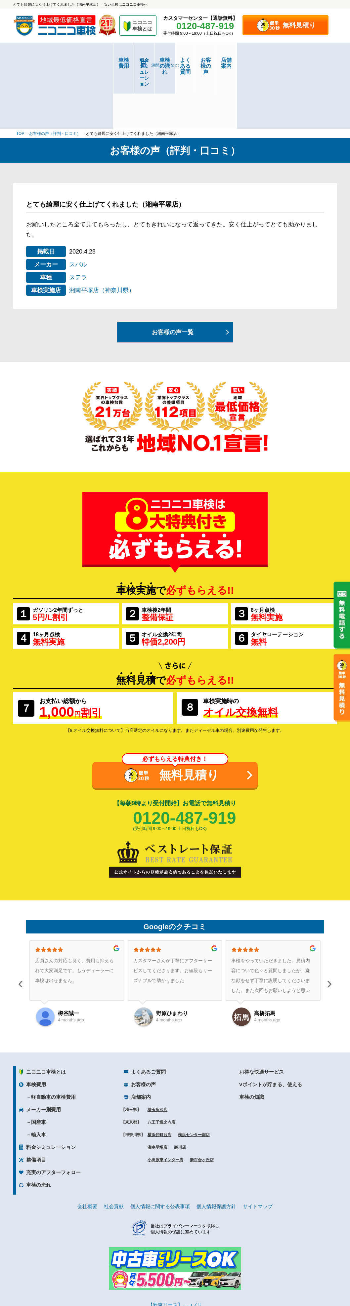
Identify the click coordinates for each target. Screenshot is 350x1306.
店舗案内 (310, 60)
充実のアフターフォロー (53, 1113)
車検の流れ (148, 62)
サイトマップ (258, 1147)
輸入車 (38, 1075)
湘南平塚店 (157, 1088)
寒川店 (180, 1088)
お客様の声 (256, 60)
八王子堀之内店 (161, 1063)
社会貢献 (114, 1147)
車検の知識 (251, 1038)
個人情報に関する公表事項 (160, 1147)
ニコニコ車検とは (46, 1012)
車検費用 (40, 60)
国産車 (38, 1063)
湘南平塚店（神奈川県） (102, 231)
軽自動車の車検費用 (53, 1038)
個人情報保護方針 (216, 1147)
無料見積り (299, 25)
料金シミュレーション (94, 60)
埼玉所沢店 (157, 1050)
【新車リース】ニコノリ (175, 1245)
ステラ (78, 218)
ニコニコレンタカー (167, 1283)
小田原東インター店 (165, 1100)
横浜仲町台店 (159, 1075)
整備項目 (36, 1100)
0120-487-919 (184, 759)
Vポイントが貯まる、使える (270, 1025)
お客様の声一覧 (173, 273)
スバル (78, 205)
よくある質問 (202, 60)
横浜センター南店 (194, 1075)
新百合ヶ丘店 (202, 1100)
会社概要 (87, 1147)
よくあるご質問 (148, 1012)
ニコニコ (142, 27)
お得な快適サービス (261, 1012)
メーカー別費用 (43, 1050)
